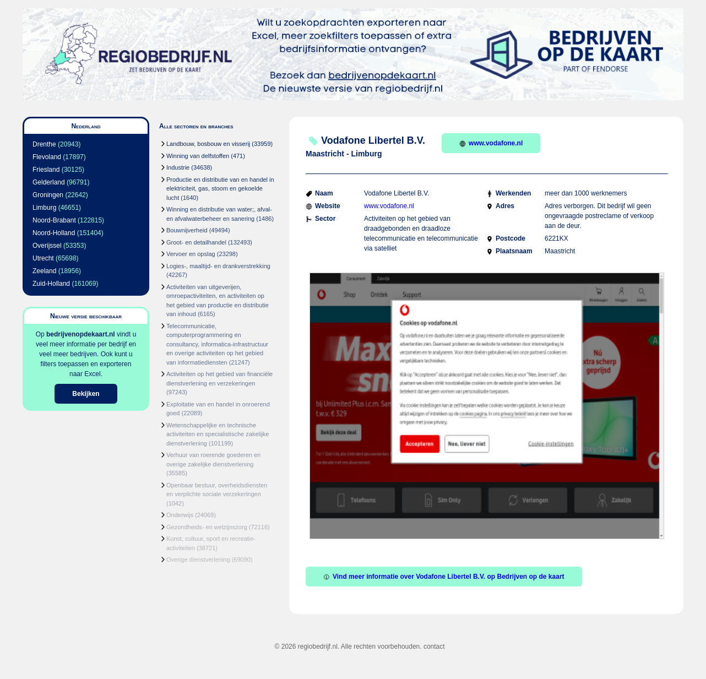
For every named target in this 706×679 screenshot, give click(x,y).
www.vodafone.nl (491, 143)
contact (434, 646)
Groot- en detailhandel (196, 242)
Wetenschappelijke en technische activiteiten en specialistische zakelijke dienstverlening (217, 434)
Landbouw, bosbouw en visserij (208, 143)
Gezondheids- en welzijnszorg (206, 527)
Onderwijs (179, 515)
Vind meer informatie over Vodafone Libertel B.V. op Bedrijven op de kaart (443, 576)
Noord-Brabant (54, 220)
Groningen (47, 195)
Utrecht (43, 258)
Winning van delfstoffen (197, 156)
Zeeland (44, 271)
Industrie (177, 167)
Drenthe (44, 144)
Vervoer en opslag (190, 254)
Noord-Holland (53, 233)
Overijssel (47, 245)
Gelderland (48, 182)
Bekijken (85, 394)
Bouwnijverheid (187, 230)
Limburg (44, 207)
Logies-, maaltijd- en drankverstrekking (218, 266)
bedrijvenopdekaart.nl (80, 334)
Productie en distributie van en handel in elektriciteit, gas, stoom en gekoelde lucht (220, 188)
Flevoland (46, 157)
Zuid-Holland (51, 283)
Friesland (45, 169)
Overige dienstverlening (198, 559)
